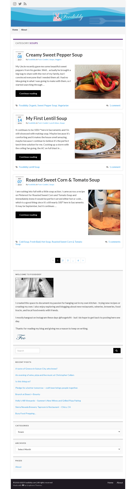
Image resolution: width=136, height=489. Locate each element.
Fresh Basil (35, 241)
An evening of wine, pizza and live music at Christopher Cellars (44, 375)
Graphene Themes (34, 485)
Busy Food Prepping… (25, 413)
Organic (33, 105)
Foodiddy (23, 105)
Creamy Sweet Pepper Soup (54, 54)
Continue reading (28, 93)
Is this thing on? (23, 381)
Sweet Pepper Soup (47, 105)
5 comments (114, 241)
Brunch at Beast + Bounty (27, 394)
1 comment (115, 105)
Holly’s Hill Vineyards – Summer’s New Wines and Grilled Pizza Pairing (48, 400)
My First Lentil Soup (46, 118)
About (24, 29)
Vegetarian (63, 105)
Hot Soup (46, 241)
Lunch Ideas (54, 123)
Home (15, 29)
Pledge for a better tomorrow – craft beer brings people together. (46, 388)
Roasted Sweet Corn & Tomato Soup (63, 179)
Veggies (58, 59)
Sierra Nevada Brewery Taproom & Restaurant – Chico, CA (43, 407)
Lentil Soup (34, 167)
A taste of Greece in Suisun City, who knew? (36, 368)
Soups (51, 59)
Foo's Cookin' (43, 59)
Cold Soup (24, 241)
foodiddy (32, 59)
